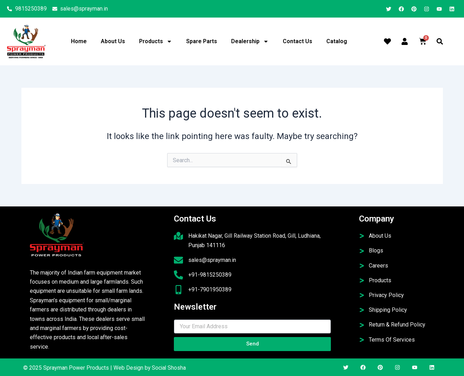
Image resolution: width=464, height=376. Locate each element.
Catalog (336, 41)
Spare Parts (201, 41)
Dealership (250, 41)
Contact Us (297, 41)
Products (155, 41)
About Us (113, 41)
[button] (439, 41)
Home (79, 41)
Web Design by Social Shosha (150, 367)
